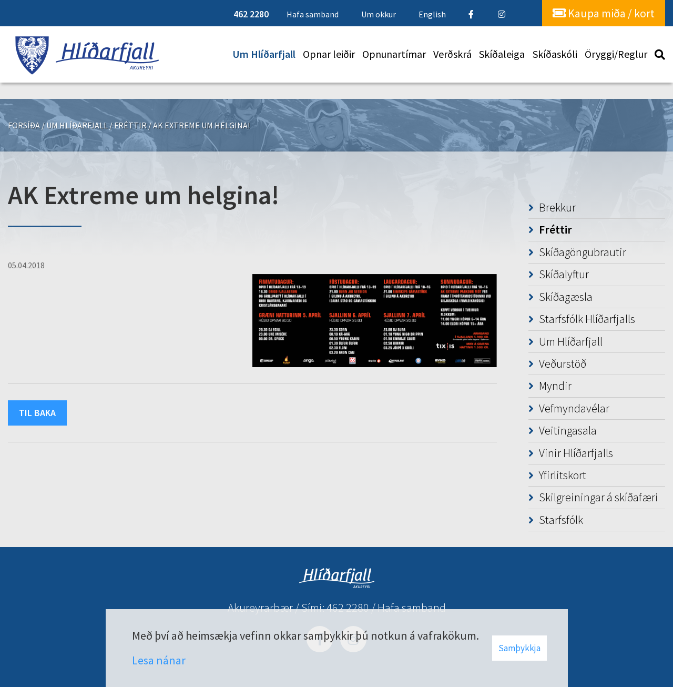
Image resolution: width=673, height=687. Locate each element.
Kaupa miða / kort (604, 13)
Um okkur (378, 14)
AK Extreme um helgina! (201, 125)
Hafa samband (412, 607)
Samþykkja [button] (519, 648)
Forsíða (24, 125)
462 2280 (348, 607)
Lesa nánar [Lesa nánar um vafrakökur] (159, 660)
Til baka (37, 413)
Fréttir (130, 125)
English (432, 14)
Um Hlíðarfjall (77, 125)
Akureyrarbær (260, 607)
